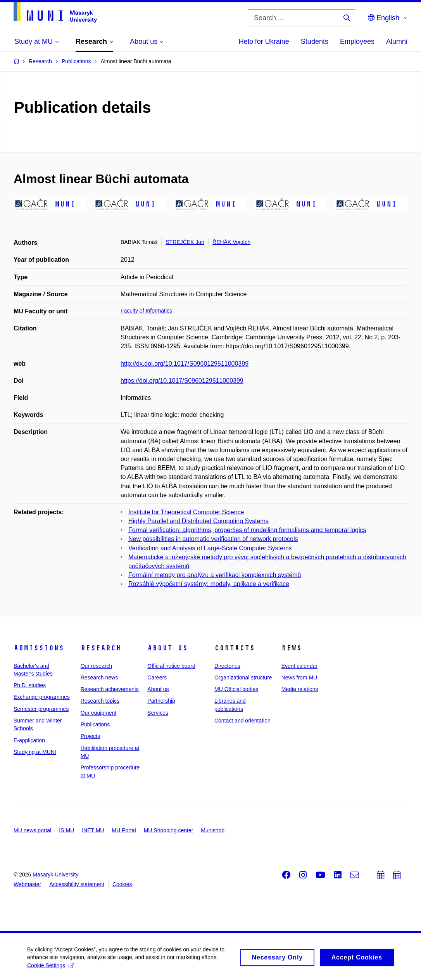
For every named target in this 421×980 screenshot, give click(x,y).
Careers (157, 677)
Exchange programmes (42, 697)
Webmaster (27, 884)
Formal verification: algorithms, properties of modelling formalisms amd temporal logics (247, 530)
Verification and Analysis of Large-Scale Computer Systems (210, 548)
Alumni (396, 41)
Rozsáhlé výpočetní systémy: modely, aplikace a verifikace (208, 584)
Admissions (39, 648)
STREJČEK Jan (185, 242)
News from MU (299, 677)
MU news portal (32, 830)
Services (157, 713)
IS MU (66, 830)
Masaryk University (55, 874)
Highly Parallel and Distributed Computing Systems (198, 521)
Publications (95, 724)
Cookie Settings (50, 974)
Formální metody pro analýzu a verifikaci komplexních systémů (214, 575)
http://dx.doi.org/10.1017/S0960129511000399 (184, 363)
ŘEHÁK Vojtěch (231, 242)
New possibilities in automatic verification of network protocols (213, 539)
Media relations (299, 689)
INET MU (93, 830)
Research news (99, 677)
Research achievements (110, 689)
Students (314, 41)
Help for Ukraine (264, 41)
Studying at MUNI (35, 752)
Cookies (122, 884)
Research (101, 648)
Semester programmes (41, 709)
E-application (29, 740)
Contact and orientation (242, 720)
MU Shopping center (168, 830)
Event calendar (299, 666)
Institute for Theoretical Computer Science (186, 512)
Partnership (161, 701)
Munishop (212, 830)
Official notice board (171, 666)
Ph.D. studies (30, 685)
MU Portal (124, 830)
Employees (357, 41)
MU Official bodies (236, 689)
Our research (96, 666)
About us (167, 648)
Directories (227, 666)
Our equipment (99, 713)
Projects (90, 736)
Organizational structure (243, 677)
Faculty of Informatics (146, 311)
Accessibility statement (76, 884)
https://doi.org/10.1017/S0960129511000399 (182, 380)
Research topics (100, 701)
